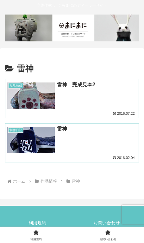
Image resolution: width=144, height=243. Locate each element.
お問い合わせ (106, 222)
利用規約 (37, 222)
